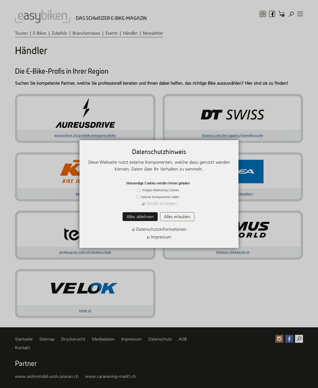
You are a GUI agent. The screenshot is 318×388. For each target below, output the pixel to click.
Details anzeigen (161, 203)
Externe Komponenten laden (160, 197)
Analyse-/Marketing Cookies (160, 190)
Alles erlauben (177, 216)
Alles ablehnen (140, 216)
